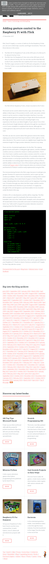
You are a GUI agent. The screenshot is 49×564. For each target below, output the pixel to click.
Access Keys (26, 552)
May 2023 (6, 371)
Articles (18, 556)
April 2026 (35, 380)
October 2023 (22, 371)
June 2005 (6, 291)
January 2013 (40, 327)
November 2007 (39, 300)
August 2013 (7, 331)
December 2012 (29, 327)
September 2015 (12, 342)
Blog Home (24, 269)
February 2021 (28, 362)
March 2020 (36, 358)
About (5, 559)
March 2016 (21, 345)
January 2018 (23, 351)
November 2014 (22, 338)
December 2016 (8, 349)
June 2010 (22, 316)
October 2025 (39, 378)
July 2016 (37, 345)
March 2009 (21, 309)
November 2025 (8, 380)
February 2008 (28, 302)
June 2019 (19, 356)
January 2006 (26, 291)
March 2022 (21, 367)
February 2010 (39, 313)
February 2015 (11, 340)
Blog (17, 554)
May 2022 (29, 367)
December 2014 (33, 338)
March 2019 (11, 356)
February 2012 (7, 325)
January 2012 (39, 322)
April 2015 (29, 340)
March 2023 (34, 369)
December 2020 (8, 362)
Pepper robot (14, 165)
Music (23, 556)
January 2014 (18, 333)
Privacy (18, 552)
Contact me (34, 552)
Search (8, 552)
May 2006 (10, 293)
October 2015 (23, 342)
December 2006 (33, 296)
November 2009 (8, 313)
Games (34, 556)
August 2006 (33, 293)
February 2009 (11, 309)
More (7, 442)
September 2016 (12, 347)
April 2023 (42, 369)
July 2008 (25, 304)
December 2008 (33, 307)
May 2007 (27, 298)
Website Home (33, 269)
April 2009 (29, 309)
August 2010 (30, 316)
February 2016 (11, 345)
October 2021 (11, 365)
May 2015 (37, 340)
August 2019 (27, 356)
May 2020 (10, 360)
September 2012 (8, 327)
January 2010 (29, 313)
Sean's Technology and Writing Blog (19, 21)
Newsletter (11, 554)
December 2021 (33, 365)
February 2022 (11, 367)
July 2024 (35, 374)
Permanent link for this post (11, 269)
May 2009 (37, 309)
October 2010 (8, 318)
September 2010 (41, 316)
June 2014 (18, 336)
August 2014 (33, 336)
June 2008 (18, 304)
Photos (29, 556)
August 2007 (7, 300)
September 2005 (15, 291)
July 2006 (25, 293)
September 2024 (8, 376)
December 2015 (34, 342)
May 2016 (29, 345)
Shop (39, 556)
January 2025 (8, 378)
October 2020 (38, 360)
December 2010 (19, 318)
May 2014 (10, 336)
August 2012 (40, 325)
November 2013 (39, 331)
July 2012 (32, 325)
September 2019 (38, 356)
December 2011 (29, 322)
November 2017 (12, 351)
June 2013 (32, 329)
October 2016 (23, 347)
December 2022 (24, 369)
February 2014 (28, 333)
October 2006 (11, 296)
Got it (30, 13)
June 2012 (25, 325)
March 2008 (37, 302)
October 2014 (11, 338)
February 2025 (17, 378)
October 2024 (18, 376)
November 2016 (34, 347)
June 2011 (10, 320)
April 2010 (14, 316)
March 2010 (6, 316)
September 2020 (27, 360)
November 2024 (29, 376)
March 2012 (17, 325)
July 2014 (25, 336)
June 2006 (18, 293)
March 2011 (28, 318)
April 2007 (19, 298)
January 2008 (18, 302)
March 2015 (21, 340)
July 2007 (41, 298)
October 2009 (39, 311)
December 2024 (41, 376)
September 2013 (17, 331)
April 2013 (25, 329)
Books (36, 554)
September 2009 (28, 311)
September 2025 (29, 378)
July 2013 (40, 329)
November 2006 (22, 296)
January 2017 (18, 349)
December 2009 (19, 313)
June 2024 (28, 374)
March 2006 (35, 291)
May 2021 (37, 362)
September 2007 (17, 300)
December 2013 (8, 333)
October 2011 (7, 322)
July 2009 (10, 311)
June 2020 (18, 360)
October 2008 (11, 307)
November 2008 (22, 307)
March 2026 (27, 380)
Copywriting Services (26, 554)
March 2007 (11, 298)
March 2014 (37, 333)
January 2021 (18, 362)
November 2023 (33, 371)
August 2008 (33, 304)
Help (13, 552)
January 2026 (18, 380)
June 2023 (13, 371)
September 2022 (12, 369)
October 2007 (28, 300)
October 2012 (18, 327)
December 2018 (33, 353)
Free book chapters (9, 556)
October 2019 (7, 358)
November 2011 (18, 322)
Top (4, 552)
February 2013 (7, 329)
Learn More (22, 13)
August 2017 (34, 349)
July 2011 (18, 320)
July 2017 (26, 349)
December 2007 (8, 302)
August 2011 (26, 320)
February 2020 (26, 358)
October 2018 (11, 353)
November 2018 (22, 353)
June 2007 (34, 298)
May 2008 (10, 304)
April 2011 (37, 318)
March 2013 (17, 329)
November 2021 (22, 365)
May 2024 (21, 374)
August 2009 (18, 311)
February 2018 (32, 351)
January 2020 (17, 358)
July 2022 (37, 367)
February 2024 (11, 374)
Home (4, 21)
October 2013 (28, 331)
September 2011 (36, 320)
